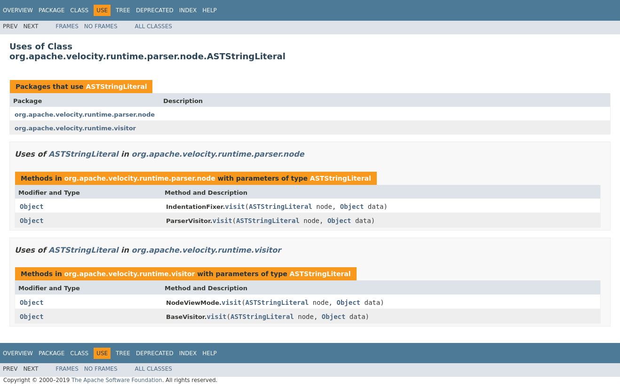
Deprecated (155, 10)
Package (51, 10)
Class (79, 10)
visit (235, 206)
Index (188, 10)
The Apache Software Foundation (117, 380)
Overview (18, 10)
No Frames (101, 26)
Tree (123, 10)
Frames (67, 26)
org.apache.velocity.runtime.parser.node (85, 114)
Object (32, 206)
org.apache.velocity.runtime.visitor (75, 128)
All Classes (153, 26)
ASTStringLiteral (116, 86)
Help (209, 10)
